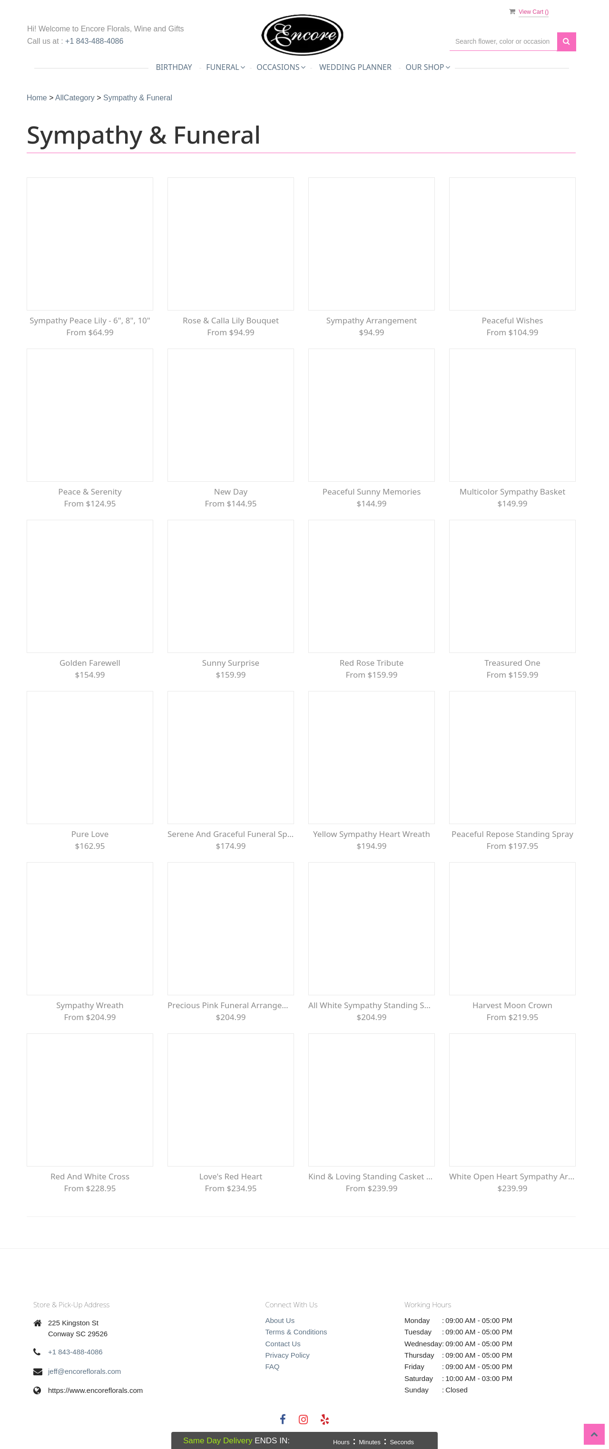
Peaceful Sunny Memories (372, 491)
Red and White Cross (89, 1176)
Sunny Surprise (230, 662)
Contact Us (283, 1344)
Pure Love (90, 833)
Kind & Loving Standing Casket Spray (371, 1176)
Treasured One (512, 662)
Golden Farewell (89, 662)
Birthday (174, 67)
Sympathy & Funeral (137, 98)
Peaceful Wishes (512, 320)
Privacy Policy (287, 1355)
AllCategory (75, 98)
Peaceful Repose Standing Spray (512, 833)
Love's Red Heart (231, 1176)
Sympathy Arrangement (371, 320)
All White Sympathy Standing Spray (371, 1005)
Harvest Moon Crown (512, 1005)
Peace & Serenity (89, 491)
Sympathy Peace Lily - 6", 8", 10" (89, 320)
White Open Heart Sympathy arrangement (512, 1176)
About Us (280, 1320)
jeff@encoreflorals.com (84, 1371)
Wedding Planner (355, 67)
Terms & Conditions (296, 1332)
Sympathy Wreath (90, 1005)
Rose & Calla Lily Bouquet (231, 320)
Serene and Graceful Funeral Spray (230, 833)
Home (37, 98)
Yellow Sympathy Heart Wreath (371, 833)
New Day (231, 491)
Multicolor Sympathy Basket (513, 491)
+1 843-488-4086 (94, 41)
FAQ (272, 1366)
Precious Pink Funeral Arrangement (230, 1005)
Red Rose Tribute (372, 662)
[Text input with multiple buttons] (503, 41)
